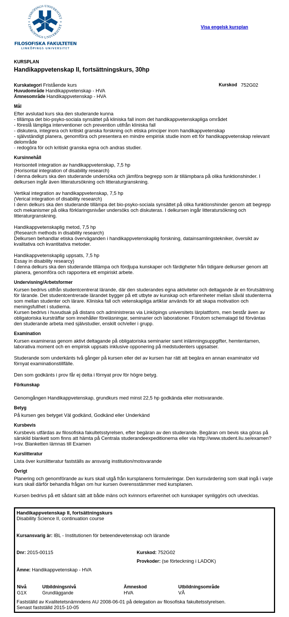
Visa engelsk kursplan (224, 27)
